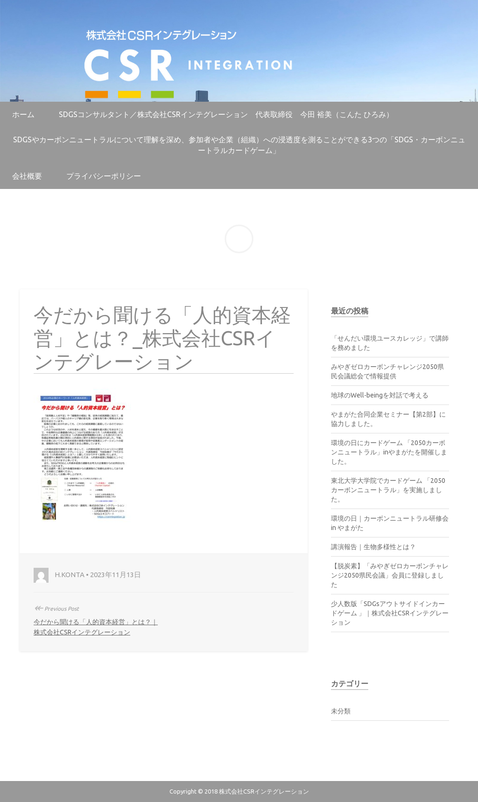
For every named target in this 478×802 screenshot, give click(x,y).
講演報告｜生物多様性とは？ (373, 547)
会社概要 (27, 176)
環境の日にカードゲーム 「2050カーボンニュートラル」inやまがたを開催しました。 (389, 452)
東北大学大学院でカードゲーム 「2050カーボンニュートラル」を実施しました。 (388, 490)
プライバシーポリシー (103, 176)
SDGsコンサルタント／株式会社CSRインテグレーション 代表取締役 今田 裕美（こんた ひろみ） (226, 114)
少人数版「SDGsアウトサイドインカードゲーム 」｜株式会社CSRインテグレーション (390, 613)
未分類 (341, 711)
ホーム (23, 114)
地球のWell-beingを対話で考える (380, 395)
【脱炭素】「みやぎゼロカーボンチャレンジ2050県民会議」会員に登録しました (390, 575)
